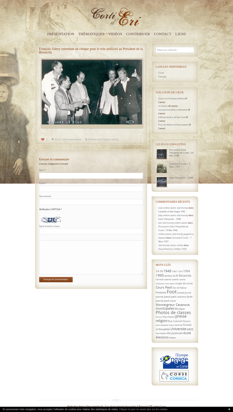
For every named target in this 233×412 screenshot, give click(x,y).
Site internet (45, 196)
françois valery (110, 139)
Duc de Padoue (179, 287)
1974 (180, 271)
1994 (186, 271)
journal (188, 292)
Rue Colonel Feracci (179, 321)
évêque (172, 337)
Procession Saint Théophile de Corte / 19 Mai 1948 (181, 152)
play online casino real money (173, 215)
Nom (42, 170)
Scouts (187, 325)
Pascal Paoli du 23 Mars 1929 (172, 248)
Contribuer (138, 34)
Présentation (60, 34)
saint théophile (162, 325)
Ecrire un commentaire (68, 139)
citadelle (175, 279)
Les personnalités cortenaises (173, 109)
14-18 (159, 271)
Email (42, 183)
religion (161, 320)
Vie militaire (161, 333)
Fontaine (161, 292)
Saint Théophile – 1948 (181, 177)
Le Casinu (163, 105)
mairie (173, 300)
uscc (190, 329)
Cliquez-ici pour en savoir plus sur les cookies (143, 409)
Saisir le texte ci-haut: (49, 226)
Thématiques (91, 34)
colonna (182, 279)
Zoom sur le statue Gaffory (171, 98)
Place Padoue (169, 316)
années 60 (169, 275)
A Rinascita (94, 139)
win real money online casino (172, 222)
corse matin (169, 283)
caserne (167, 279)
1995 (160, 275)
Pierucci (159, 317)
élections (162, 337)
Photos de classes (173, 312)
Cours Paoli (164, 287)
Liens (180, 34)
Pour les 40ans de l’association (173, 124)
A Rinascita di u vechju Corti (172, 117)
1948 (167, 270)
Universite (178, 328)
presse (181, 316)
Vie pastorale (175, 333)
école (187, 333)
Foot (172, 291)
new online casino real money (173, 207)
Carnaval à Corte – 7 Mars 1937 (179, 165)
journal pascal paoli (166, 296)
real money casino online (170, 245)
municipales (165, 308)
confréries (160, 283)
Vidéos (115, 34)
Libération (181, 296)
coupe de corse (184, 283)
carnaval (159, 279)
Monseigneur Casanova (173, 304)
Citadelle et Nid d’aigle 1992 (171, 211)
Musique (180, 308)
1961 (174, 271)
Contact (162, 34)
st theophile (163, 329)
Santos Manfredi (175, 325)
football (180, 292)
